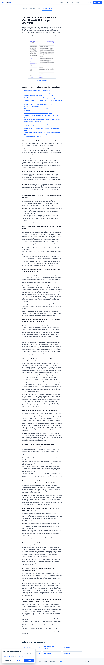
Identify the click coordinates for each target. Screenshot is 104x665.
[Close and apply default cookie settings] (33, 651)
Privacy (40, 661)
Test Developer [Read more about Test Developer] (52, 653)
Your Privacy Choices (55, 661)
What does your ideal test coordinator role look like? (37, 90)
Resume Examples (75, 2)
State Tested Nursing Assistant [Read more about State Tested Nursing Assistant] (52, 647)
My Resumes (97, 2)
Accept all (29, 660)
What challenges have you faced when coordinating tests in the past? (41, 95)
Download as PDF (42, 80)
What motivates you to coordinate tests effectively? (37, 93)
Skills (39, 8)
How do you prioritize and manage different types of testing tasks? (41, 98)
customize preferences (8, 656)
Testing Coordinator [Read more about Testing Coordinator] (31, 647)
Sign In (90, 2)
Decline (18, 660)
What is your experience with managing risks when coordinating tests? (42, 132)
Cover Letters (32, 8)
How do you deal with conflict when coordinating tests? (38, 113)
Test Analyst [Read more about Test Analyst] (72, 647)
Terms (45, 661)
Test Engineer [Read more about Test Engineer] (72, 653)
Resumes (25, 8)
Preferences (8, 660)
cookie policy (22, 656)
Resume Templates (64, 2)
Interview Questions (47, 8)
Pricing (83, 2)
